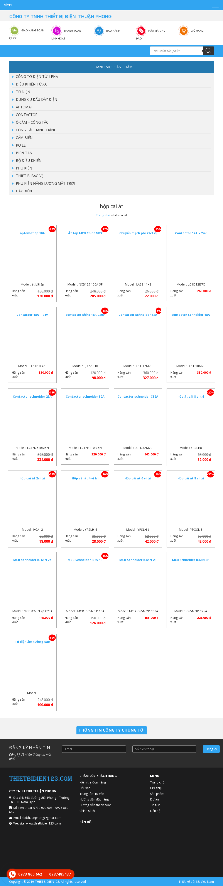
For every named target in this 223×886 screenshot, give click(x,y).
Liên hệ (155, 811)
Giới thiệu (156, 788)
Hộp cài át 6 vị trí (138, 478)
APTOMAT (24, 107)
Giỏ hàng (197, 30)
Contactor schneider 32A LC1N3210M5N (85, 398)
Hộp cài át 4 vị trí (85, 478)
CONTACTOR (26, 114)
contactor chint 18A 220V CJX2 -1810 (85, 317)
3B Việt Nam (205, 881)
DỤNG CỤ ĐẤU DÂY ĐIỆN (36, 99)
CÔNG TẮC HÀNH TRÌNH (36, 130)
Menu (8, 4)
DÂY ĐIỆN (24, 191)
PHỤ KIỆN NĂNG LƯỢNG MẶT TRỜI (45, 183)
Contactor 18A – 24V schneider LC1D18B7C (32, 317)
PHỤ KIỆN (24, 168)
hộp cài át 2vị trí (32, 478)
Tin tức (155, 805)
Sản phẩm (157, 794)
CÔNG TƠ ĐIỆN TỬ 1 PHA (37, 76)
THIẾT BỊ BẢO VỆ (30, 175)
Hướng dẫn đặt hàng (94, 799)
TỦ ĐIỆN (23, 91)
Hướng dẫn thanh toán (95, 805)
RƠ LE (21, 145)
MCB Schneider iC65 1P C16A (85, 562)
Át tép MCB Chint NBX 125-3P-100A (85, 235)
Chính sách (87, 811)
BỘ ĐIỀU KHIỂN (29, 160)
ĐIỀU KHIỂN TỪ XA (31, 84)
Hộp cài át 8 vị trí (190, 478)
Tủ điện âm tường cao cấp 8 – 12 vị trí (32, 644)
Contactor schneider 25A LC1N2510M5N (32, 398)
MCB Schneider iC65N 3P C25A (190, 562)
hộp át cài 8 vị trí (190, 396)
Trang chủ (103, 215)
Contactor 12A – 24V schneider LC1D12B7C (190, 235)
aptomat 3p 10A (32, 233)
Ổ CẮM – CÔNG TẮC (32, 122)
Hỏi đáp (84, 788)
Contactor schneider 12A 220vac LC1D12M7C (137, 317)
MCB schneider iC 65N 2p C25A (32, 562)
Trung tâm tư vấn (91, 794)
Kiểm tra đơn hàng (92, 782)
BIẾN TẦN (24, 153)
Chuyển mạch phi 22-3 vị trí (138, 235)
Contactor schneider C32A (138, 396)
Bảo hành (113, 30)
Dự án (154, 799)
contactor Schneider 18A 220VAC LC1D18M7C (190, 317)
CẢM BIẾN (24, 137)
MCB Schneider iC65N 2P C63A (138, 562)
